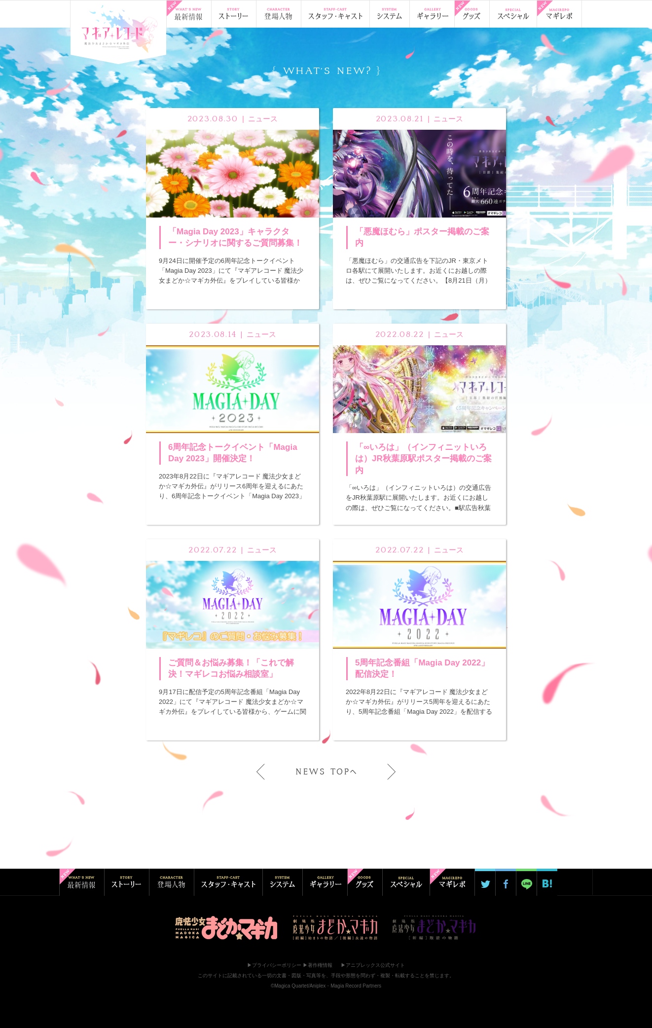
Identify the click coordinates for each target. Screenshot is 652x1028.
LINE (526, 882)
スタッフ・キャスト (335, 14)
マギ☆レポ (559, 14)
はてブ (547, 882)
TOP (118, 30)
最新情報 (188, 14)
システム (389, 14)
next (385, 772)
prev (267, 772)
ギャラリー (431, 14)
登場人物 (278, 14)
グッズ (471, 14)
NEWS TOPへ (326, 772)
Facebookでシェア (505, 882)
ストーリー (233, 14)
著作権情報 (320, 965)
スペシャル (513, 14)
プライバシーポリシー (276, 965)
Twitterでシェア (484, 882)
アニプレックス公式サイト (375, 965)
